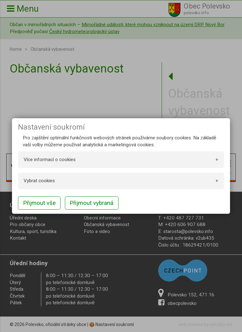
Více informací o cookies (50, 159)
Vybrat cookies (39, 180)
